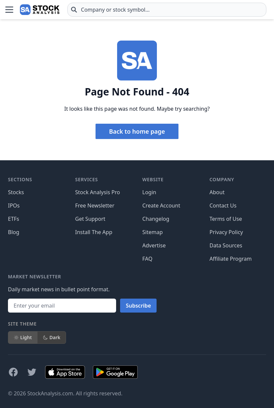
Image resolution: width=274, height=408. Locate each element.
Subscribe (138, 305)
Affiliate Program (231, 258)
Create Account (161, 205)
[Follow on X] (32, 372)
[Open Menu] (9, 9)
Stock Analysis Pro (97, 192)
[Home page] (40, 10)
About (217, 192)
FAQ (147, 258)
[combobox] (166, 10)
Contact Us (223, 205)
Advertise (154, 245)
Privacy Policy (226, 232)
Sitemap (152, 232)
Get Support (90, 218)
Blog (13, 232)
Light (23, 337)
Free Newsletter (94, 205)
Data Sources (226, 245)
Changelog (155, 218)
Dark (51, 337)
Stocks (16, 192)
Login (149, 192)
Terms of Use (226, 218)
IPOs (14, 205)
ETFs (13, 218)
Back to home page (137, 131)
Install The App (93, 232)
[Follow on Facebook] (13, 372)
